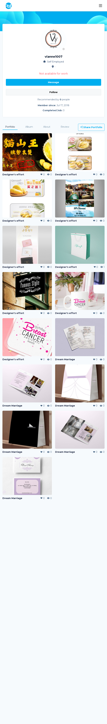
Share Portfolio (91, 127)
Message (53, 82)
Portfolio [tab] (10, 126)
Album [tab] (29, 126)
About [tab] (46, 126)
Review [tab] (65, 126)
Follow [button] (53, 92)
